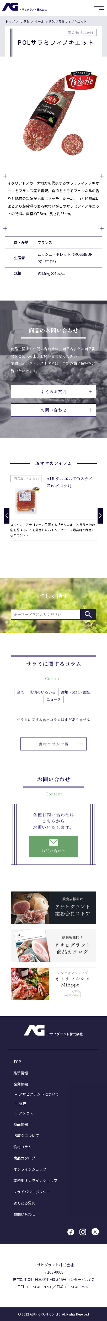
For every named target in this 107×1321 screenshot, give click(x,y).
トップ (10, 21)
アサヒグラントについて (39, 1094)
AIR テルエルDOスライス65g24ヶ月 (69, 482)
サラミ (24, 21)
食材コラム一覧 (61, 754)
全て (20, 697)
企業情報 (20, 1084)
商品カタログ (24, 1158)
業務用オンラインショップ (35, 1180)
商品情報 (20, 1124)
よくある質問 (66, 391)
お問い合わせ (66, 410)
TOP (17, 1061)
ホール (39, 21)
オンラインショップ (29, 1169)
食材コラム (22, 1146)
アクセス (26, 1112)
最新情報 (20, 1072)
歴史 (22, 1103)
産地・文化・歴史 (75, 697)
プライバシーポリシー (31, 1191)
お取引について (26, 1135)
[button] (100, 516)
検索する (88, 614)
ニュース (53, 704)
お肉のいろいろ (43, 697)
